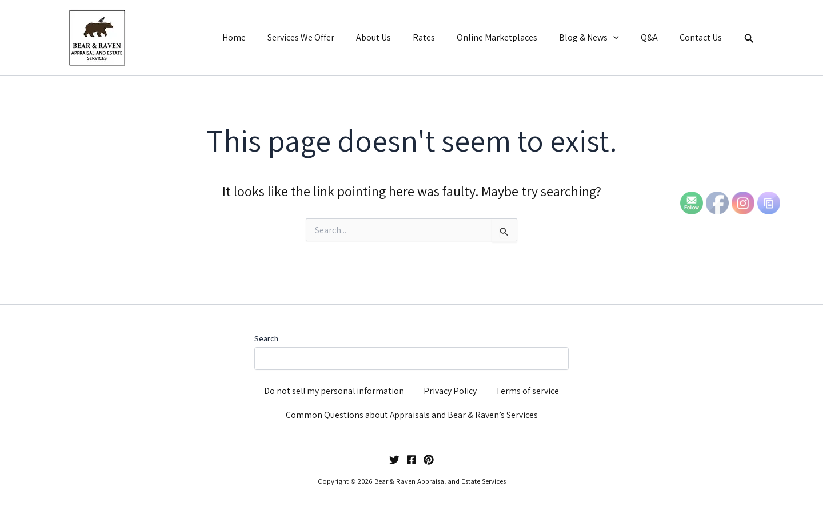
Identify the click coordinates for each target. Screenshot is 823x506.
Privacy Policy (451, 389)
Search (266, 335)
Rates (439, 37)
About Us (392, 37)
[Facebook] (411, 460)
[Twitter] (394, 460)
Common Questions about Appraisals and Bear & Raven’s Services (411, 414)
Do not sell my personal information (335, 389)
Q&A (654, 37)
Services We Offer (323, 37)
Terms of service (528, 389)
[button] (622, 38)
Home (259, 37)
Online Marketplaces (509, 37)
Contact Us (702, 37)
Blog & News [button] (598, 38)
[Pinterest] (429, 460)
